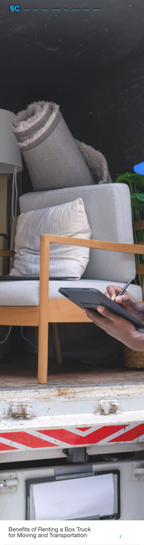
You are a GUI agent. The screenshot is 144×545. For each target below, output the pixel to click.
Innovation (56, 8)
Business (75, 8)
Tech (66, 8)
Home (27, 8)
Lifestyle (96, 8)
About (35, 8)
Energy (86, 8)
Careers (45, 8)
